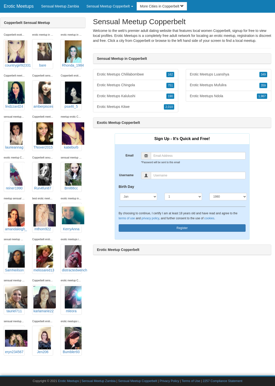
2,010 (169, 107)
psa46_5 (72, 94)
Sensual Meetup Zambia (60, 6)
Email (130, 155)
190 (170, 96)
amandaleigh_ (15, 217)
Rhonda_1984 (72, 53)
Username (126, 175)
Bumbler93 (72, 340)
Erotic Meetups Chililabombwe (136, 74)
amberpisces (43, 94)
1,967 (262, 96)
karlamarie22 (43, 299)
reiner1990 (15, 176)
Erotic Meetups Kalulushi (136, 96)
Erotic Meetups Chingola (136, 85)
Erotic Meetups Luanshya (228, 74)
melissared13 (43, 258)
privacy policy (150, 218)
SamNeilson (15, 258)
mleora (72, 299)
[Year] (228, 196)
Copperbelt (141, 41)
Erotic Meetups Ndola (228, 96)
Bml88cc (72, 176)
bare (43, 53)
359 (263, 85)
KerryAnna (72, 217)
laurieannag (15, 135)
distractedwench (72, 258)
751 (170, 85)
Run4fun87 (43, 176)
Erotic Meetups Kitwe (136, 107)
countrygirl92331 (15, 53)
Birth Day (126, 187)
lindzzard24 (15, 94)
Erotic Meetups (19, 6)
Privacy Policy (169, 381)
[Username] (198, 175)
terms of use (127, 218)
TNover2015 (43, 135)
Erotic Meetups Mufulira (228, 85)
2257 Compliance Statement (222, 381)
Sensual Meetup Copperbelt (137, 381)
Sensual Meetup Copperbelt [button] (110, 6)
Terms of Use (191, 381)
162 (170, 74)
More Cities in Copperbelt (162, 6)
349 (263, 74)
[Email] (198, 155)
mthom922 (43, 217)
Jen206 (43, 340)
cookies (209, 218)
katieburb (72, 135)
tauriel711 (15, 299)
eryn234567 (15, 340)
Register (182, 228)
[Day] (183, 196)
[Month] (138, 196)
